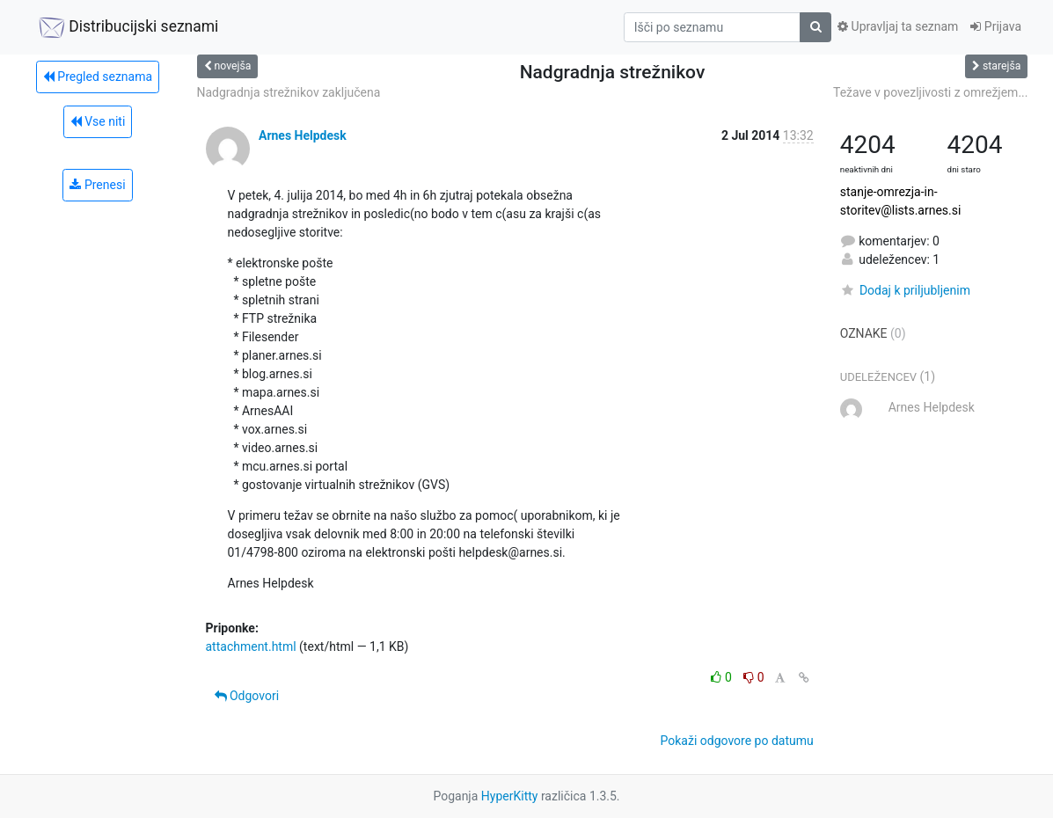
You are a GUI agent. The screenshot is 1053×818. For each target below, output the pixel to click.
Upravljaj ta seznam (897, 26)
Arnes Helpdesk (303, 135)
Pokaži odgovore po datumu (737, 741)
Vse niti (98, 121)
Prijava (995, 26)
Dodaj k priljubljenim (905, 290)
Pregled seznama (97, 76)
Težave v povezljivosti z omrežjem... (930, 92)
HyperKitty (509, 796)
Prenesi (97, 185)
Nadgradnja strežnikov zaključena (289, 92)
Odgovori (247, 696)
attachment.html (251, 646)
